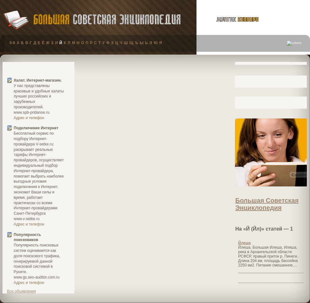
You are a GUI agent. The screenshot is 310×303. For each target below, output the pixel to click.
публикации (286, 20)
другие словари (230, 19)
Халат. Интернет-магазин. (38, 80)
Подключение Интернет (36, 128)
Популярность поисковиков (27, 237)
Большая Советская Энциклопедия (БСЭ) (107, 19)
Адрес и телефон (29, 118)
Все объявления (21, 291)
